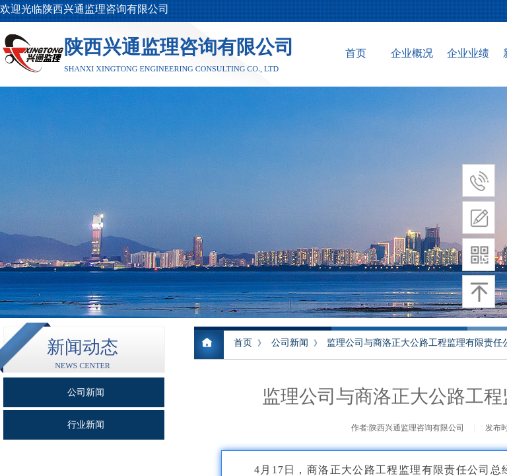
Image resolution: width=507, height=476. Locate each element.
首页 (355, 53)
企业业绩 (468, 53)
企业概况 (412, 53)
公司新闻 (289, 343)
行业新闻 (85, 425)
